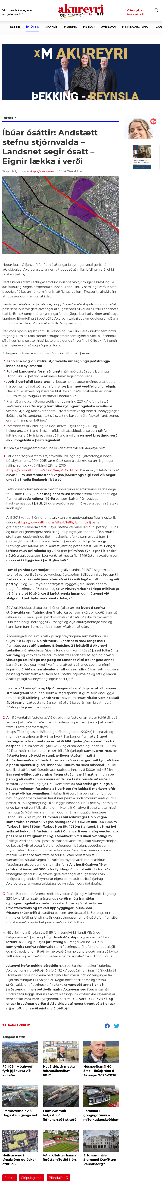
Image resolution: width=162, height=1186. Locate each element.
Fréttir (9, 1178)
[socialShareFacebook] (107, 1026)
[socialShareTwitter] (116, 1026)
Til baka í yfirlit (16, 1025)
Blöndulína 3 (58, 1178)
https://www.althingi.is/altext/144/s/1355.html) (43, 470)
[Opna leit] (156, 10)
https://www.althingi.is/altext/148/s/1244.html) (55, 522)
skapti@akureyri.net (43, 171)
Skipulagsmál (31, 1178)
